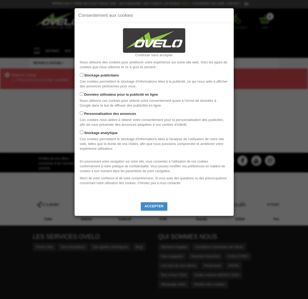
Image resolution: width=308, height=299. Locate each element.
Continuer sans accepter (154, 55)
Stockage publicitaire (101, 75)
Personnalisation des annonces (110, 114)
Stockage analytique (101, 133)
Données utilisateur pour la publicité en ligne (121, 94)
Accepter (154, 206)
